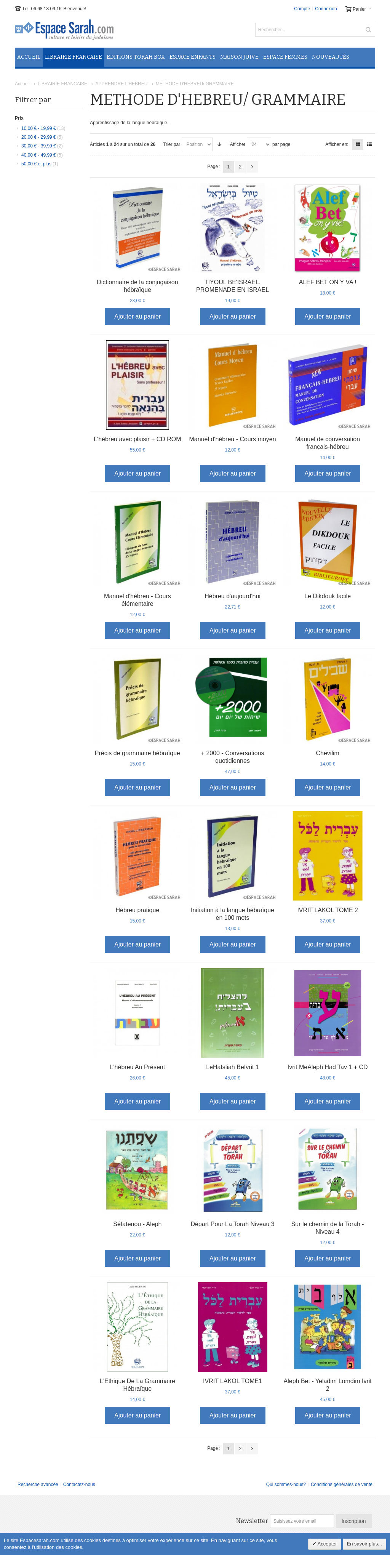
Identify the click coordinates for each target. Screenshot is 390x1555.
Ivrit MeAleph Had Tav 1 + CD (328, 1067)
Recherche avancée (38, 1484)
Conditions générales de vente (341, 1484)
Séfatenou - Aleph (137, 1224)
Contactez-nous (79, 1484)
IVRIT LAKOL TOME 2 (327, 910)
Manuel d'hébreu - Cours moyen (232, 439)
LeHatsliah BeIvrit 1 (232, 1067)
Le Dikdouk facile (327, 596)
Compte (302, 8)
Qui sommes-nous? (286, 1484)
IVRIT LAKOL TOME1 (232, 1381)
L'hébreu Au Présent (137, 1067)
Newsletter (252, 1521)
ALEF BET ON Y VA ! (327, 282)
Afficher (237, 144)
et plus (39, 164)
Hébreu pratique (138, 910)
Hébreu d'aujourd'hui (233, 596)
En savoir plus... (364, 1544)
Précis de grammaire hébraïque (137, 753)
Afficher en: (336, 144)
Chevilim (327, 753)
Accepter (326, 1544)
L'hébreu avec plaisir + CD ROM (137, 439)
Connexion (326, 8)
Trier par (171, 144)
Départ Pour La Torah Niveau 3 (232, 1224)
